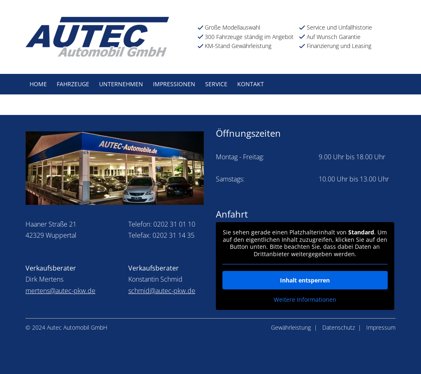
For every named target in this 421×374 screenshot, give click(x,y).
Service (216, 84)
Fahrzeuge (73, 84)
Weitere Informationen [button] (305, 299)
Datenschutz (338, 327)
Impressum (381, 327)
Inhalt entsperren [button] (305, 280)
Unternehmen (121, 84)
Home (38, 84)
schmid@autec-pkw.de (161, 290)
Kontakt (250, 84)
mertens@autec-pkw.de (60, 290)
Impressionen (174, 84)
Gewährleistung (291, 327)
